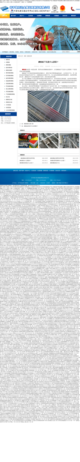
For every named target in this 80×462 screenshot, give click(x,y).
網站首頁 (4, 15)
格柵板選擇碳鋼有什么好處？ (57, 160)
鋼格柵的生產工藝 (28, 123)
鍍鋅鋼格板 (9, 67)
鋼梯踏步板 (9, 99)
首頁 (25, 56)
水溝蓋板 (8, 105)
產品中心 (22, 15)
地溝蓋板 (8, 107)
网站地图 (34, 188)
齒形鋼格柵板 (10, 78)
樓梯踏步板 (9, 102)
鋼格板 (8, 59)
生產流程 (30, 15)
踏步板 (8, 97)
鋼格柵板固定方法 (55, 163)
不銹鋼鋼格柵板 (10, 94)
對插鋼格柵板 (10, 86)
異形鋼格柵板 (10, 91)
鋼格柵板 (8, 65)
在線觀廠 (39, 15)
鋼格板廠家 (9, 70)
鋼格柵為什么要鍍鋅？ (25, 160)
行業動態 (56, 15)
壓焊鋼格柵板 (10, 73)
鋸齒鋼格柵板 (10, 81)
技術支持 (65, 15)
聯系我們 (73, 15)
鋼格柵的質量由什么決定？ (27, 163)
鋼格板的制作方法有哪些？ (31, 126)
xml (37, 183)
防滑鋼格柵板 (10, 75)
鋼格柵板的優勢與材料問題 (28, 158)
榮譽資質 (47, 15)
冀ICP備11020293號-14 (62, 183)
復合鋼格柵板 (10, 89)
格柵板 (8, 62)
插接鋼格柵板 (10, 83)
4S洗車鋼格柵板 (10, 110)
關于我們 (13, 15)
